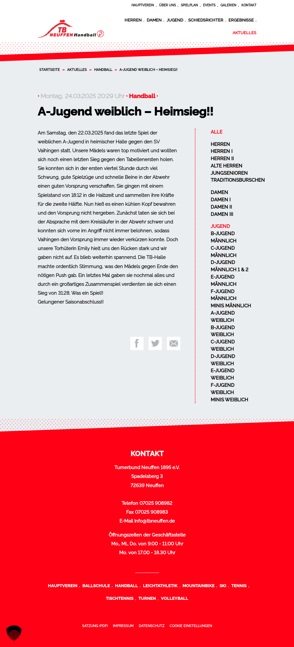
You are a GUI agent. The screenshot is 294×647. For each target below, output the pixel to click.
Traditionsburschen (238, 180)
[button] (14, 633)
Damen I (221, 200)
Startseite (49, 69)
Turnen (147, 598)
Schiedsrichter (205, 19)
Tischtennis (119, 598)
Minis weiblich (229, 400)
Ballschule (96, 585)
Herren (133, 19)
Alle (216, 132)
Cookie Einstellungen (190, 626)
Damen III (222, 214)
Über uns (167, 5)
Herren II (222, 158)
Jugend (175, 19)
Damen (154, 19)
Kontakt (248, 5)
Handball (103, 69)
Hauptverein (142, 5)
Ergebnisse (241, 19)
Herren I (222, 151)
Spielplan (189, 5)
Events (209, 5)
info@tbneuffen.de (154, 521)
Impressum (123, 626)
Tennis (238, 585)
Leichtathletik (160, 585)
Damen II (221, 207)
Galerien (228, 5)
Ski (223, 585)
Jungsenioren (229, 173)
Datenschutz (151, 626)
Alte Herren (226, 166)
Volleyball (174, 598)
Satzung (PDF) (95, 626)
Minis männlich (231, 306)
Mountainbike (198, 585)
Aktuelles (244, 32)
